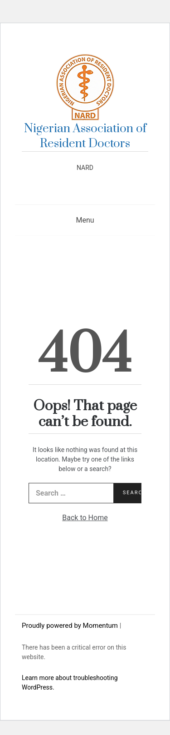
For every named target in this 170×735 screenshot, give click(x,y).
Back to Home (84, 517)
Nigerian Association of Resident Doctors (85, 136)
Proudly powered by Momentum (71, 625)
